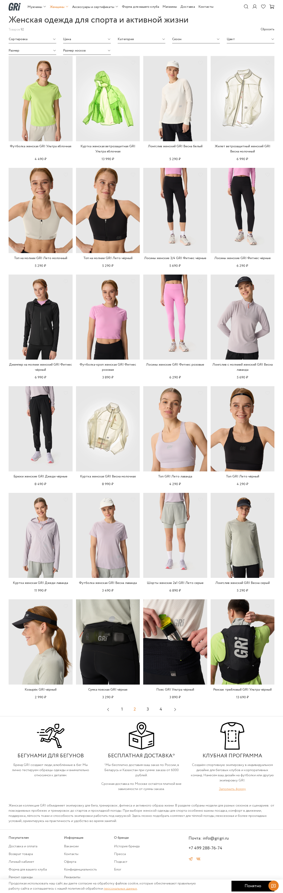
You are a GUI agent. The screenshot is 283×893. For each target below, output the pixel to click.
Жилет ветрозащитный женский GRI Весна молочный (242, 149)
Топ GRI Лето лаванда (175, 476)
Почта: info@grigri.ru (209, 838)
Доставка (187, 6)
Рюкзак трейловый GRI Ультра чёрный (242, 689)
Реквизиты (72, 877)
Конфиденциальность (80, 869)
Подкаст (120, 861)
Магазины (170, 6)
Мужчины (36, 7)
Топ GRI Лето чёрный (242, 476)
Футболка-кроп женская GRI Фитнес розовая (108, 367)
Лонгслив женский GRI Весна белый (175, 146)
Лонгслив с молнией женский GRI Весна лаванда (242, 367)
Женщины (59, 7)
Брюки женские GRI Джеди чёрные (40, 476)
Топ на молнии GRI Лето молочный (40, 258)
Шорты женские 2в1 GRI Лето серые (175, 582)
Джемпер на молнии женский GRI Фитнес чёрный (40, 367)
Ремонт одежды (21, 877)
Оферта (70, 861)
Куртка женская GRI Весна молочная (108, 476)
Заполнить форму (232, 789)
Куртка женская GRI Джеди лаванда (40, 582)
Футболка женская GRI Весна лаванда (108, 582)
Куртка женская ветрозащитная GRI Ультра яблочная (108, 149)
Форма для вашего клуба (140, 6)
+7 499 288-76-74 (205, 848)
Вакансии (71, 846)
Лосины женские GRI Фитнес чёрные (242, 258)
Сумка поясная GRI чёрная (107, 689)
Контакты (205, 6)
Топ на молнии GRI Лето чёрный (107, 258)
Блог (117, 869)
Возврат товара (21, 854)
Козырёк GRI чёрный (40, 689)
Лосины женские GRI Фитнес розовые (175, 364)
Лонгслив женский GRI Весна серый (242, 582)
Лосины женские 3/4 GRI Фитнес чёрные (175, 258)
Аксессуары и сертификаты (95, 7)
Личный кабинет (21, 861)
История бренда (127, 846)
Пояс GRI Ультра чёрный (175, 689)
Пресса (120, 854)
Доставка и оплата (23, 846)
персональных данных (120, 888)
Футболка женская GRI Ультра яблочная (40, 146)
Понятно (253, 886)
